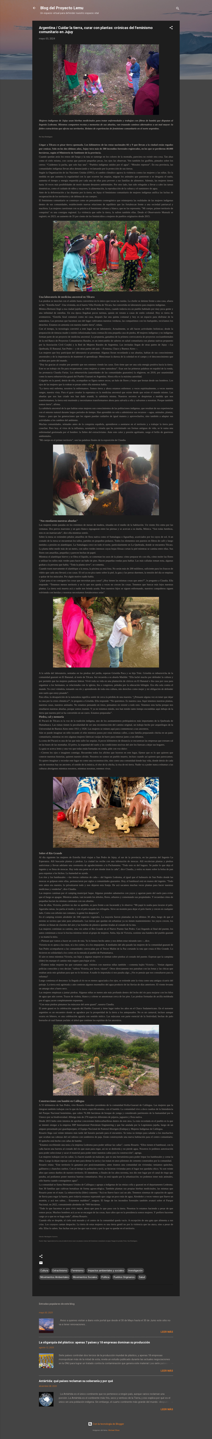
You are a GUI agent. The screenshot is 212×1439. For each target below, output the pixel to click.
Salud (142, 1277)
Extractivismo (60, 1270)
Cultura (44, 1270)
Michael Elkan (114, 1430)
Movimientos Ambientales (54, 1277)
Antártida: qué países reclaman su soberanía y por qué (76, 1381)
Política (105, 1277)
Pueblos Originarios (124, 1277)
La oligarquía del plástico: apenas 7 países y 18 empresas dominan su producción (94, 1342)
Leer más (167, 1331)
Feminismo (78, 1270)
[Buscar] (178, 9)
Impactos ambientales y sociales (106, 1270)
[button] (171, 28)
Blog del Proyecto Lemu (61, 8)
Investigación (135, 1270)
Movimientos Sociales (85, 1277)
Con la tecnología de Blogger (106, 1423)
